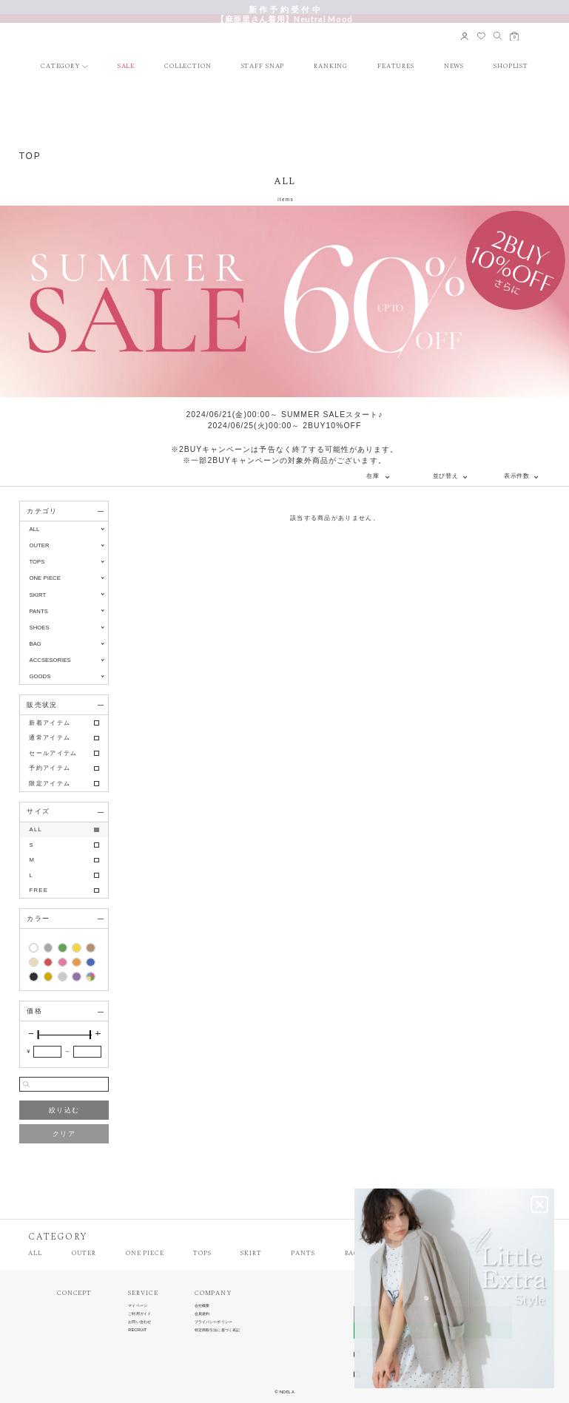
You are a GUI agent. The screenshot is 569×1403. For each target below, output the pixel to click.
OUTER (84, 1254)
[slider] (38, 1034)
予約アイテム (49, 768)
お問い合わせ (139, 1322)
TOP (30, 156)
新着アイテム (49, 723)
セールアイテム (53, 753)
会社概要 (202, 1306)
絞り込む (64, 1110)
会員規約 (202, 1314)
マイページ (137, 1306)
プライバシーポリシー (213, 1322)
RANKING (331, 67)
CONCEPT (74, 1294)
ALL (34, 529)
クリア (64, 1133)
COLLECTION (188, 67)
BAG (352, 1254)
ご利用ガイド (139, 1314)
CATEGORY (60, 67)
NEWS (454, 67)
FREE (38, 890)
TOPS (202, 1254)
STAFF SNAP (263, 67)
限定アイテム (49, 783)
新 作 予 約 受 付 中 (285, 8)
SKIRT (250, 1254)
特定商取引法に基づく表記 (217, 1330)
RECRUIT (137, 1330)
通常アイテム (49, 737)
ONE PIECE (145, 1254)
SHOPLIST (511, 67)
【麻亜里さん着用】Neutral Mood (284, 18)
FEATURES (395, 67)
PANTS (302, 1254)
